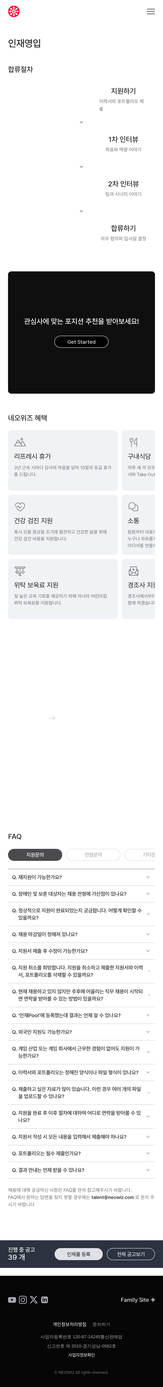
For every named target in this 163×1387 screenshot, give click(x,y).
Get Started (81, 342)
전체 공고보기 (131, 1254)
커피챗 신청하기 (36, 718)
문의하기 (101, 1324)
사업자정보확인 (81, 1355)
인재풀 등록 (78, 1254)
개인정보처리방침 (70, 1324)
